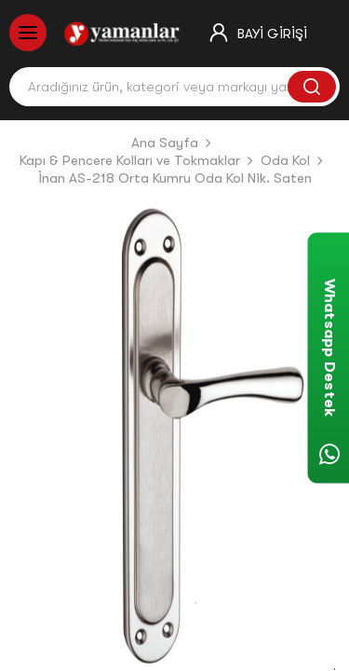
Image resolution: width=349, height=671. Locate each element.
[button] (35, 437)
